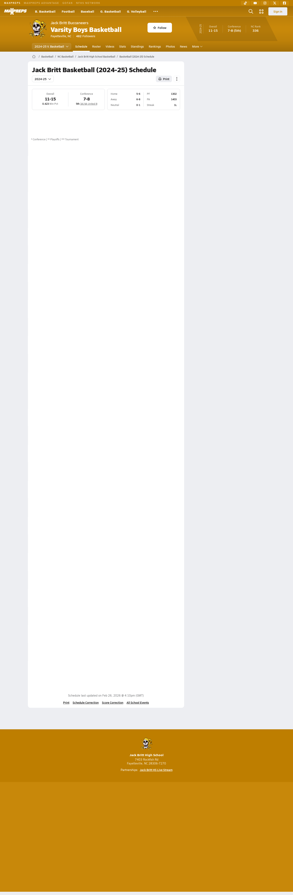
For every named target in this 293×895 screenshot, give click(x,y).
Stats (122, 46)
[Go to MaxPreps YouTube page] (132, 821)
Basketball (47, 56)
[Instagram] (264, 3)
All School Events (138, 702)
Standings (137, 46)
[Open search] (251, 11)
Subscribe (98, 838)
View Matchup (168, 634)
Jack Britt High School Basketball (96, 56)
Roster (96, 46)
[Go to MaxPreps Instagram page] (146, 821)
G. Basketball (110, 11)
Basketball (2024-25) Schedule (136, 56)
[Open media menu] (261, 11)
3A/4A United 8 (88, 103)
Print (66, 702)
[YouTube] (255, 3)
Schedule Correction (86, 702)
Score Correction (112, 702)
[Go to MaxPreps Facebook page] (176, 821)
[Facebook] (284, 3)
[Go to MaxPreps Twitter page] (161, 821)
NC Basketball (65, 56)
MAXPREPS (12, 2)
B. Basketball (45, 11)
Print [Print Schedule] (164, 79)
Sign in (277, 11)
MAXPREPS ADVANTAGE (41, 2)
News (183, 46)
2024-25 (43, 79)
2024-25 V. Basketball (52, 46)
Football (68, 11)
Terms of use (145, 838)
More (196, 46)
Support (234, 838)
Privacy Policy (120, 838)
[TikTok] (245, 3)
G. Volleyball (136, 11)
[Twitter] (274, 3)
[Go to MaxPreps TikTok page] (117, 821)
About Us (57, 838)
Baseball (87, 11)
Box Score (165, 164)
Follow (159, 28)
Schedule (81, 46)
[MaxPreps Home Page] (34, 56)
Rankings (155, 46)
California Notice (172, 838)
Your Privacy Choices (205, 837)
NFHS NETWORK (88, 2)
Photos (170, 46)
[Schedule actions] (177, 79)
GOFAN (67, 2)
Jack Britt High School (147, 747)
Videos (110, 46)
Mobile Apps (77, 838)
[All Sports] (155, 11)
